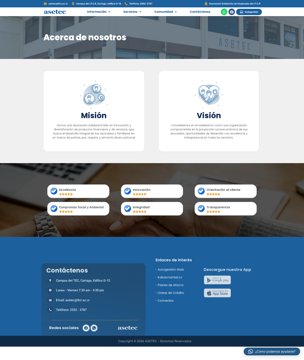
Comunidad (165, 12)
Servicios (132, 12)
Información (98, 12)
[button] (272, 351)
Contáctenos (200, 12)
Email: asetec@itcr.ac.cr (73, 348)
